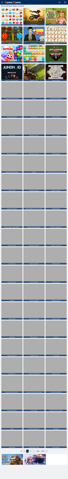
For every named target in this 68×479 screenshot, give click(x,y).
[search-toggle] (59, 2)
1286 (38, 451)
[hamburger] (2, 2)
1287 (43, 451)
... (33, 451)
